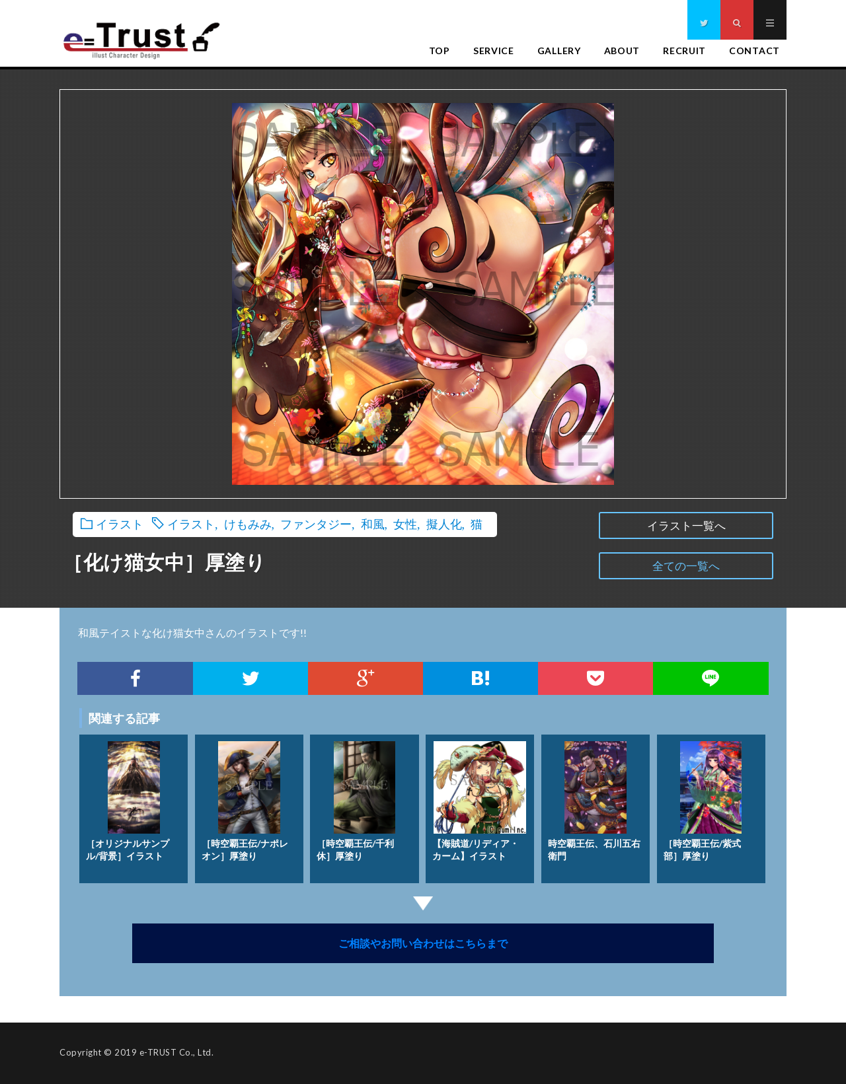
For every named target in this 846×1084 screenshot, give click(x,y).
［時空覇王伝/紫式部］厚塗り (703, 798)
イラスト (119, 523)
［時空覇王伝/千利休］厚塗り (356, 798)
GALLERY (559, 50)
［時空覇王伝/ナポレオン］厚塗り (245, 798)
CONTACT (754, 50)
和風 (373, 523)
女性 (405, 523)
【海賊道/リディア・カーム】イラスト (479, 798)
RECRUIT (684, 50)
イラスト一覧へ (686, 525)
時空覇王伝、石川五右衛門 (594, 798)
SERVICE (493, 50)
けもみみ (248, 523)
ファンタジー (316, 523)
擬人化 (444, 523)
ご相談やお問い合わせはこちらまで (423, 943)
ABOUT (622, 50)
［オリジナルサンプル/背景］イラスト (127, 798)
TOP (439, 50)
